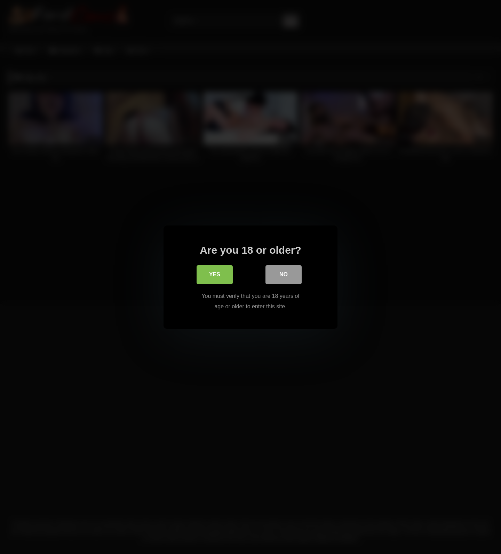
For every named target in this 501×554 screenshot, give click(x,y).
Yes (214, 275)
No (283, 275)
